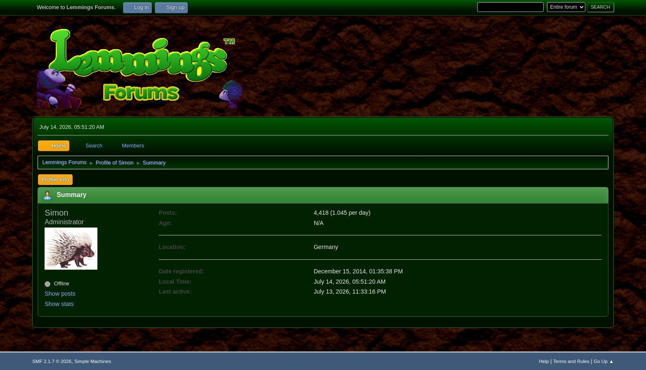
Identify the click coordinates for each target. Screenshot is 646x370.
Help (544, 361)
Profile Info (55, 179)
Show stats (59, 304)
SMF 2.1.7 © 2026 (51, 361)
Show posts (60, 293)
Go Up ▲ (603, 361)
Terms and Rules (571, 361)
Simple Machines (92, 361)
